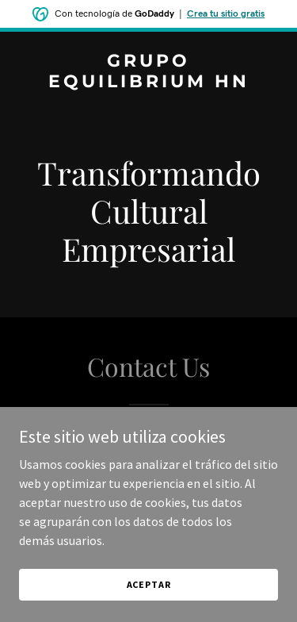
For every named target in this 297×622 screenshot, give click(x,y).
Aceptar (149, 584)
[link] (148, 82)
